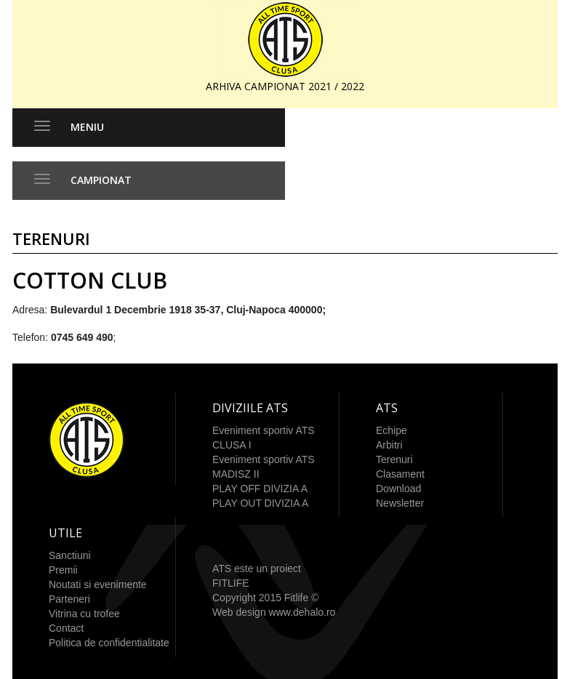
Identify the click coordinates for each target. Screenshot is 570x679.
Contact (66, 628)
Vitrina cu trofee (84, 613)
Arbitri (389, 445)
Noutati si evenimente (98, 584)
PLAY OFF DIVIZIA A (260, 488)
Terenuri (394, 459)
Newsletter (400, 503)
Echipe (391, 430)
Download (398, 488)
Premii (63, 570)
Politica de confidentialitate (109, 642)
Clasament (400, 474)
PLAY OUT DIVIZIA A (260, 503)
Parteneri (69, 599)
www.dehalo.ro (302, 612)
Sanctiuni (70, 555)
